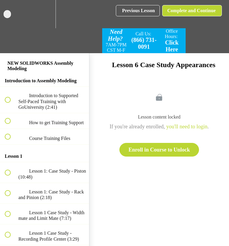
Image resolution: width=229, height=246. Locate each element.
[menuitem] (45, 14)
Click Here (172, 46)
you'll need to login (187, 127)
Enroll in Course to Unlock (159, 150)
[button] (11, 14)
